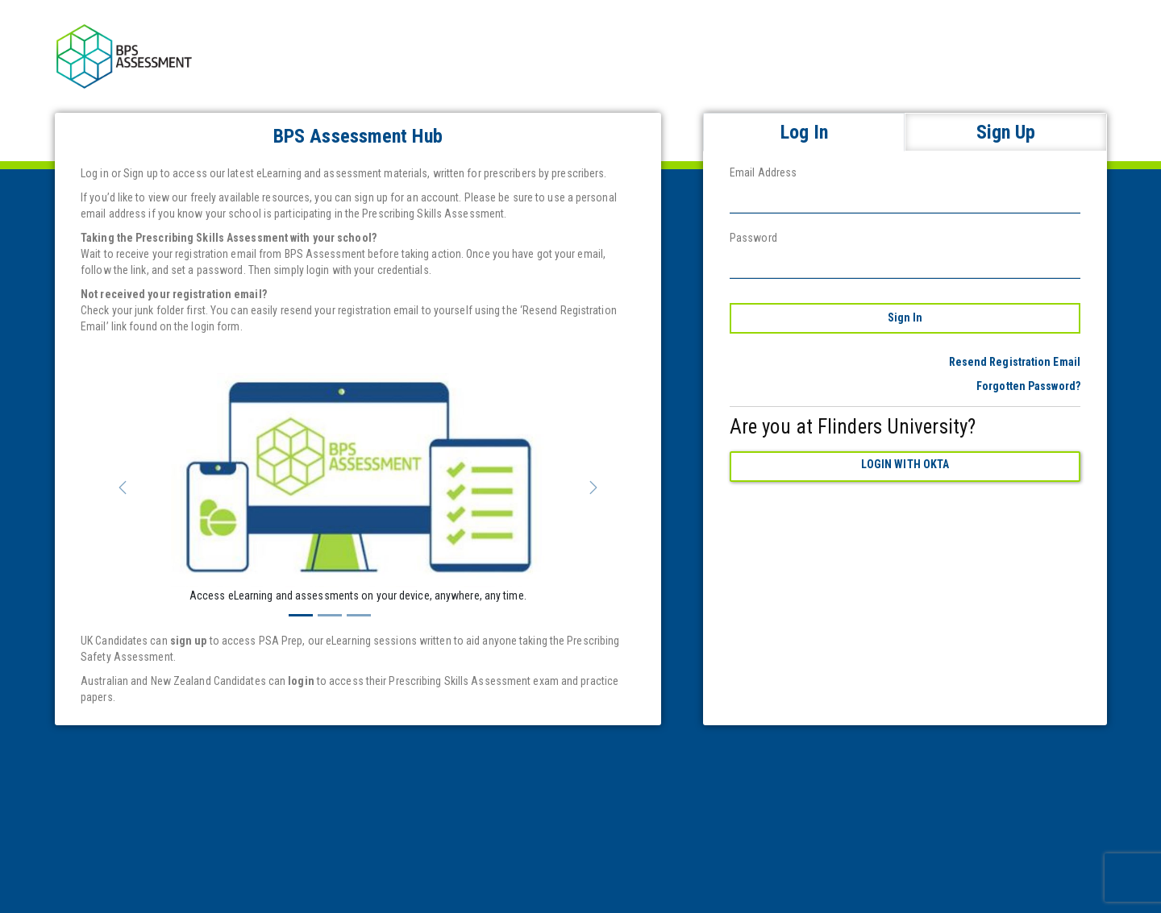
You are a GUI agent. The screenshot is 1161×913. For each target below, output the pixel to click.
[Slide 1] (301, 615)
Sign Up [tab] (1006, 132)
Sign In (905, 317)
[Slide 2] (330, 615)
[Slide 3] (359, 615)
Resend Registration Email (1015, 361)
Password (753, 237)
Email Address (763, 172)
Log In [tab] (804, 132)
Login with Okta (905, 464)
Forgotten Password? (1028, 386)
